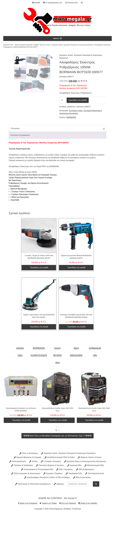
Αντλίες (33, 482)
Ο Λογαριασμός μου (52, 3)
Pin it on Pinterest (67, 524)
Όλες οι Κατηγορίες (28, 474)
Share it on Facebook (27, 524)
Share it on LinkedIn (87, 524)
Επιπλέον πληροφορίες (20, 156)
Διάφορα (59, 505)
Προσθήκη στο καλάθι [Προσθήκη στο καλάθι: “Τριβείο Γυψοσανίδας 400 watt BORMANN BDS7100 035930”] (39, 348)
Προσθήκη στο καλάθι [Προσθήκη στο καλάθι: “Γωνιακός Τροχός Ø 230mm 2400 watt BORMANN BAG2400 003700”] (39, 289)
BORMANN (71, 117)
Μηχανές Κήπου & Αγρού (89, 478)
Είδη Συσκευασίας (82, 498)
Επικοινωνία (71, 3)
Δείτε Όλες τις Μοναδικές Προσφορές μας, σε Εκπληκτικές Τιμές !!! (57, 457)
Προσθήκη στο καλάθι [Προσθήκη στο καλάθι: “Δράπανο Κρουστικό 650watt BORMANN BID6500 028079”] (77, 289)
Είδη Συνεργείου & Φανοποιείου (25, 494)
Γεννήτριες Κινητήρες (51, 482)
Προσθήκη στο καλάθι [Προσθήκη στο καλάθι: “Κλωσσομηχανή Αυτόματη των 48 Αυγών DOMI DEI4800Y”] (21, 441)
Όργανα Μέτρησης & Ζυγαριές (27, 478)
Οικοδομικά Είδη (74, 494)
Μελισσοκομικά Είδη (94, 486)
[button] (57, 38)
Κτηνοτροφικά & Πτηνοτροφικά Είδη (37, 490)
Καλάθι (36, 3)
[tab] (57, 149)
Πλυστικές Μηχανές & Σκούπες (50, 486)
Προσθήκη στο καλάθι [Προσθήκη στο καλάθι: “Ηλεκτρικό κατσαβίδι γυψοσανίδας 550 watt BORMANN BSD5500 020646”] (77, 348)
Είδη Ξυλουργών (64, 490)
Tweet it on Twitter (48, 524)
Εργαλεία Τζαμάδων (53, 494)
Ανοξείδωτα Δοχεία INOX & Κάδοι (59, 478)
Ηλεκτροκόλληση (17, 482)
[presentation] (56, 448)
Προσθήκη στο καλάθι (78, 100)
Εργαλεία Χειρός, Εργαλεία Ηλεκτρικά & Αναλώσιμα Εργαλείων (72, 45)
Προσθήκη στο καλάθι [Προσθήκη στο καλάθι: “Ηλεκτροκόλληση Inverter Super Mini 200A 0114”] (58, 441)
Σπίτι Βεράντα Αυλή (94, 494)
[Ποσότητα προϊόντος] (62, 100)
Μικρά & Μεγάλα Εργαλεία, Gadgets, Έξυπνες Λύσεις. (33, 45)
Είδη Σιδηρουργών (85, 490)
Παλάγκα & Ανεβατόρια (22, 486)
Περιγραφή (15, 149)
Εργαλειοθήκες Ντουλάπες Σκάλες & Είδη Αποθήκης (47, 498)
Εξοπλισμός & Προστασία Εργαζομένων (33, 505)
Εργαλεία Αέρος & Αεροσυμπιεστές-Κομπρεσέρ (85, 482)
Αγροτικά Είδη (74, 486)
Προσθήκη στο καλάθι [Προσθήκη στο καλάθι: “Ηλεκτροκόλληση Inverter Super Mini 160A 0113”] (94, 441)
